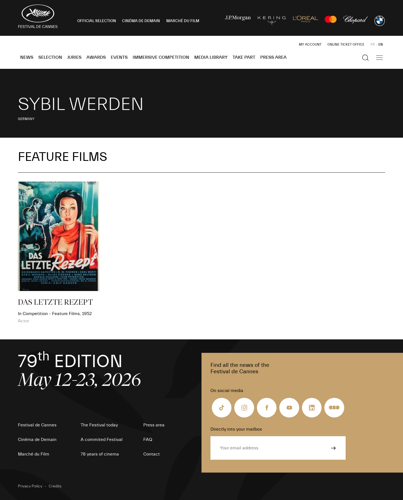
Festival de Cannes (37, 425)
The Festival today (99, 425)
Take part (244, 57)
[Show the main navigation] (379, 57)
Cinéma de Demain (37, 439)
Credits (55, 486)
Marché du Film (33, 454)
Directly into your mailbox (236, 429)
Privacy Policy (30, 486)
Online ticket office (345, 44)
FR (373, 44)
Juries (74, 57)
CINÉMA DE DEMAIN (141, 21)
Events (119, 57)
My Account (310, 44)
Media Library (211, 57)
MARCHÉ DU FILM (182, 21)
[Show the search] (365, 57)
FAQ (147, 439)
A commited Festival (102, 439)
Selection (50, 57)
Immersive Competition (161, 57)
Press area (273, 57)
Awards (96, 57)
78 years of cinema (100, 454)
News (26, 57)
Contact (151, 454)
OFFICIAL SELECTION (96, 21)
